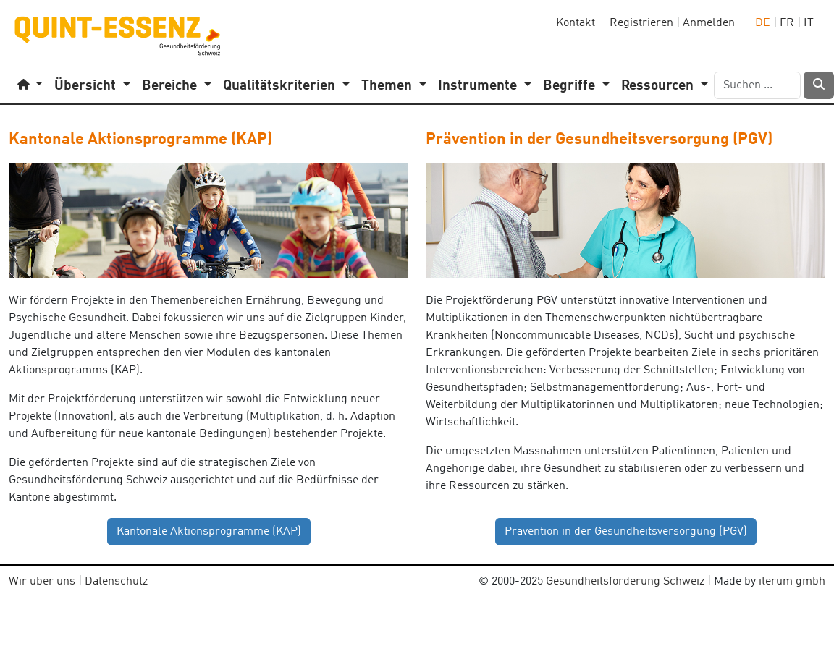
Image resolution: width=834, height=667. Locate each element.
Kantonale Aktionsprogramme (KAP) (140, 140)
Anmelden (709, 23)
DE (762, 23)
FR (787, 23)
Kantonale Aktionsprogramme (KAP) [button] (209, 532)
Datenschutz (116, 581)
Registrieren (641, 23)
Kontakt (575, 23)
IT (809, 23)
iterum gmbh (792, 581)
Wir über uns (42, 581)
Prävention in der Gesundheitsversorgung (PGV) (599, 140)
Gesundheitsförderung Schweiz (625, 581)
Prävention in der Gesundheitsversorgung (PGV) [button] (626, 532)
